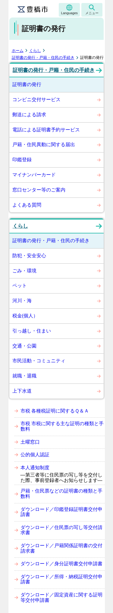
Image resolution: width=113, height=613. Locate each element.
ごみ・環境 (24, 270)
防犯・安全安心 (29, 255)
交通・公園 (24, 345)
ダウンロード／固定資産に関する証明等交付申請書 (61, 597)
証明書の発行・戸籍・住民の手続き (43, 57)
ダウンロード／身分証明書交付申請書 (61, 563)
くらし (35, 50)
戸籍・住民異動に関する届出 (43, 144)
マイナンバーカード (34, 174)
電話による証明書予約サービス (46, 129)
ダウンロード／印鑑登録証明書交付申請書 (61, 512)
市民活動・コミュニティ (38, 360)
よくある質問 (26, 204)
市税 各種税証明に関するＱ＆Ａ (54, 410)
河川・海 (22, 300)
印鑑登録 (22, 159)
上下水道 (22, 390)
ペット (19, 285)
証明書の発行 (26, 84)
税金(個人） (25, 315)
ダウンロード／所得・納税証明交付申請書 (61, 579)
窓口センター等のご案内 (38, 189)
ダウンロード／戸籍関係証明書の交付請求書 (61, 548)
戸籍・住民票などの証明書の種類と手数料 (61, 493)
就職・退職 (24, 375)
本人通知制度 (34, 467)
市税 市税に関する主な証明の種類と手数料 (62, 426)
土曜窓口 (30, 442)
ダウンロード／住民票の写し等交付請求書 (61, 530)
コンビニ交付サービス (36, 99)
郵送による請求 (29, 114)
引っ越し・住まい (31, 330)
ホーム (18, 50)
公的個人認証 (34, 454)
